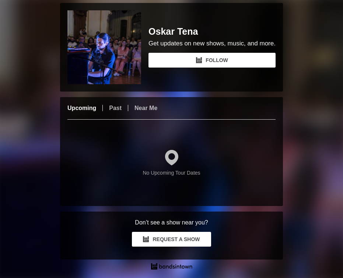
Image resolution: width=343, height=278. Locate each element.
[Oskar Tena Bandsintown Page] (107, 47)
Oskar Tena (173, 31)
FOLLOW (212, 60)
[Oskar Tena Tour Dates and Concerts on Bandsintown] (171, 267)
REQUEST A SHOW (171, 239)
